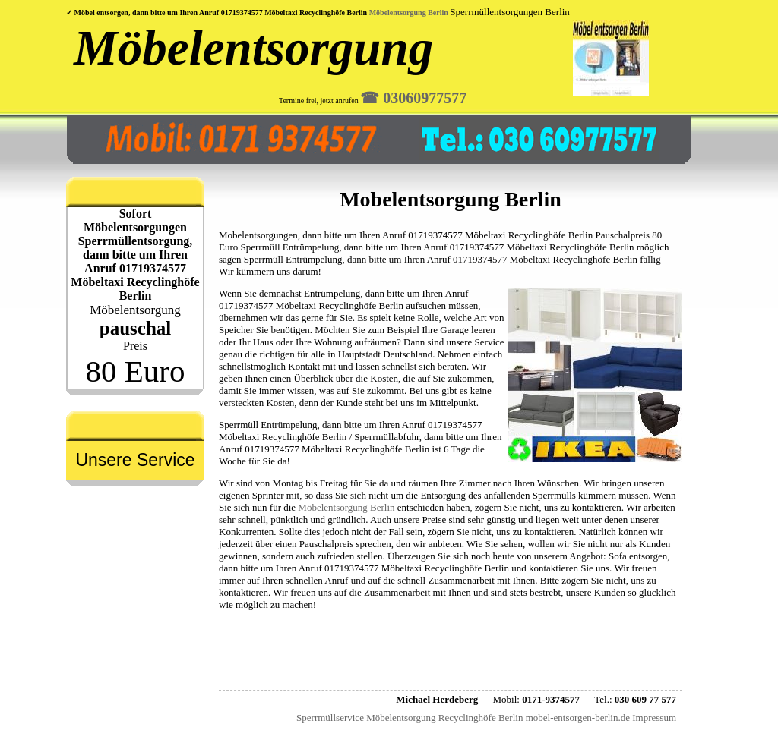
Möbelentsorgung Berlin (408, 12)
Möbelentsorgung (253, 47)
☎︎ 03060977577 (413, 98)
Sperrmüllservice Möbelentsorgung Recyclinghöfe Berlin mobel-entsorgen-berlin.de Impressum (486, 717)
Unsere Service (134, 460)
